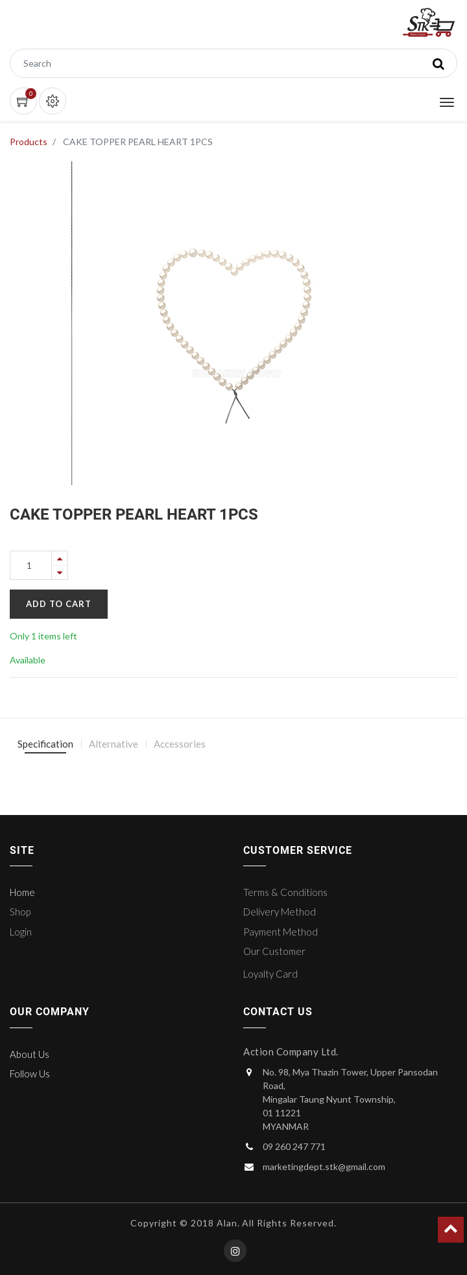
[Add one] (59, 558)
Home (22, 892)
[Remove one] (59, 572)
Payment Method (280, 931)
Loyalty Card (270, 974)
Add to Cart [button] (58, 604)
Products (28, 141)
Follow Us (30, 1073)
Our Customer (274, 951)
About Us (29, 1054)
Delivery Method (279, 911)
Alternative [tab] (113, 744)
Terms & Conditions (285, 892)
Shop (20, 911)
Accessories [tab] (180, 744)
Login (21, 931)
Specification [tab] (45, 744)
